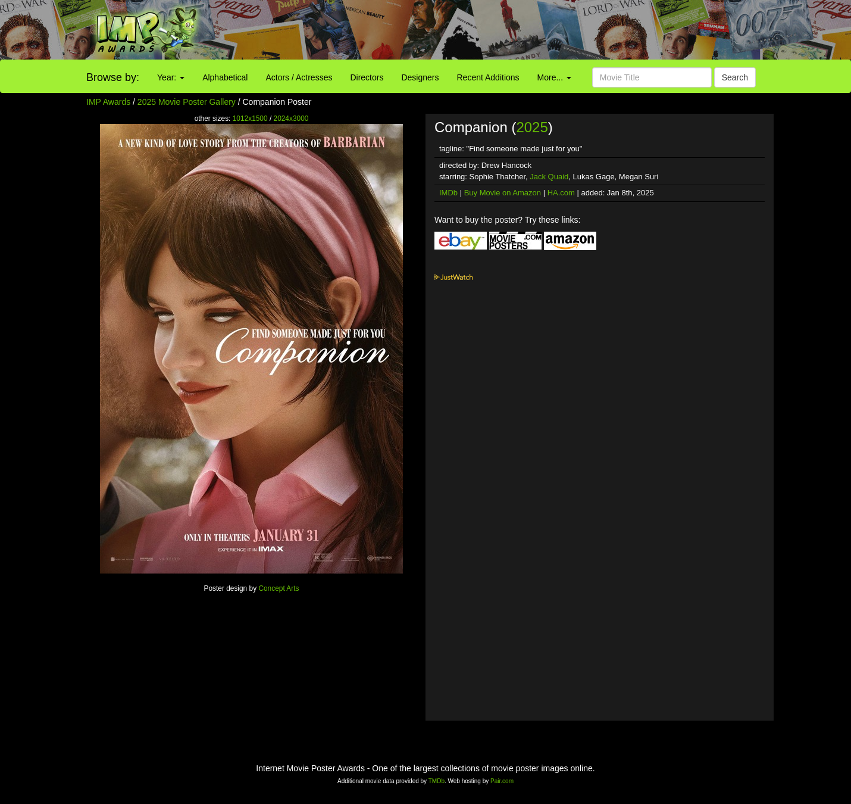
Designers (420, 77)
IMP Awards (108, 102)
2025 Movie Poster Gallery (186, 102)
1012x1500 (250, 118)
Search (735, 77)
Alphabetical (225, 77)
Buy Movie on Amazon (502, 192)
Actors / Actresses (298, 77)
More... (554, 77)
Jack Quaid (549, 176)
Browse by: (112, 77)
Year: (170, 77)
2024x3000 (291, 118)
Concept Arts (278, 588)
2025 (531, 127)
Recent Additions (488, 77)
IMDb (448, 192)
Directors (366, 77)
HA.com (561, 192)
